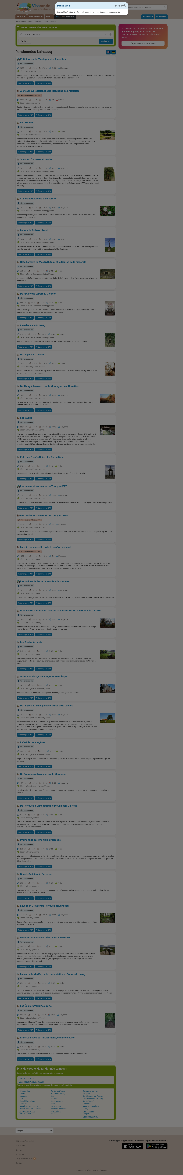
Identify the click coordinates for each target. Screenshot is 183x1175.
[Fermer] (119, 5)
